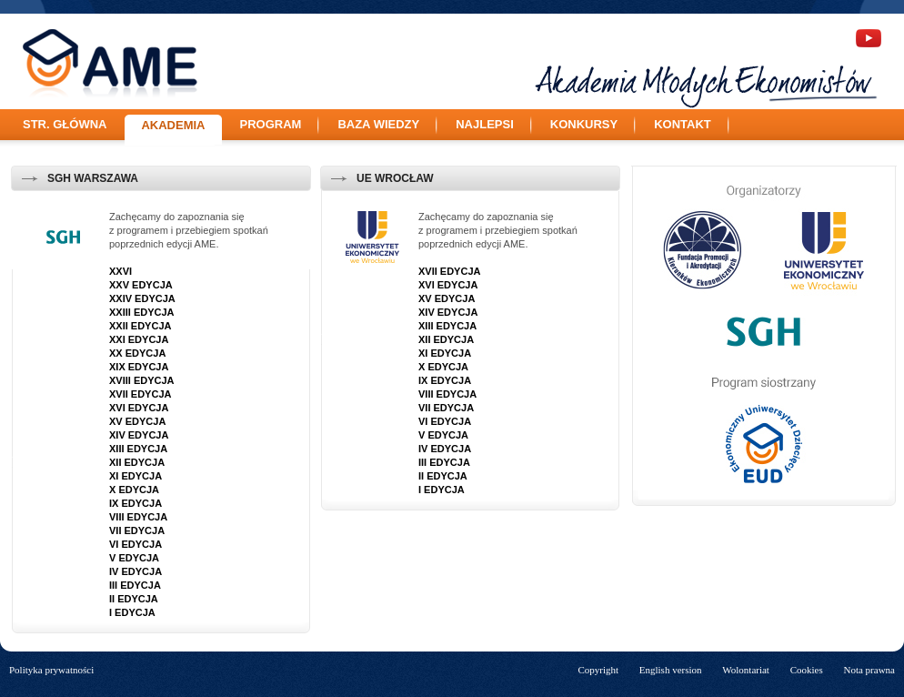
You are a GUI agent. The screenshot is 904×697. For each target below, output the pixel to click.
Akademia (173, 125)
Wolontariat (745, 669)
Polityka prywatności (51, 669)
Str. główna (64, 124)
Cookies (806, 669)
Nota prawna (869, 669)
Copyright (598, 669)
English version (670, 669)
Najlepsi (485, 124)
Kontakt (682, 124)
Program (271, 124)
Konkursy (584, 124)
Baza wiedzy (378, 124)
